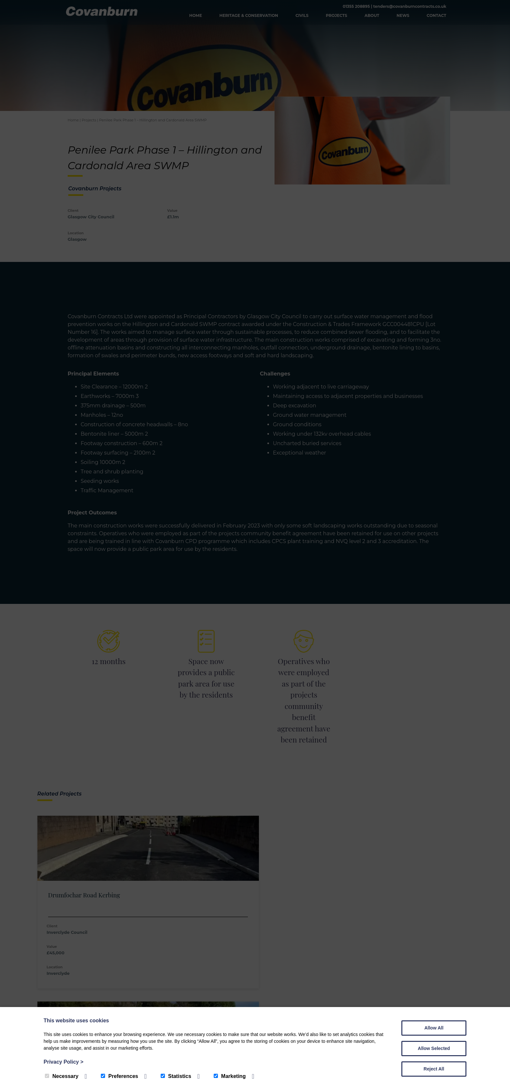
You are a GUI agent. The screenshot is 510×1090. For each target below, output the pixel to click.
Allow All (434, 1027)
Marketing (230, 1076)
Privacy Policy (63, 1062)
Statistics (176, 1076)
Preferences (119, 1076)
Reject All (433, 1068)
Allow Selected (434, 1048)
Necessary (61, 1076)
